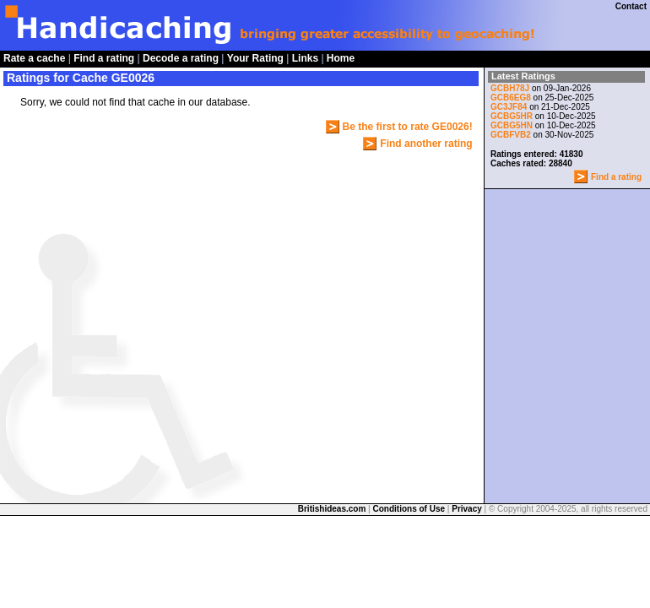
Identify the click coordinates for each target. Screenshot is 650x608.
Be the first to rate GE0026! (408, 127)
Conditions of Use (409, 508)
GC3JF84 (509, 106)
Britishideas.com (332, 508)
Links (305, 58)
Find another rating (426, 143)
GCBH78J (509, 88)
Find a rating (103, 58)
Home (341, 58)
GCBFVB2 (510, 134)
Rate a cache (34, 58)
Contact (631, 6)
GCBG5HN (511, 125)
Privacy (467, 508)
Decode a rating (181, 58)
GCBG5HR (511, 116)
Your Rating (255, 58)
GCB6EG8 (510, 97)
